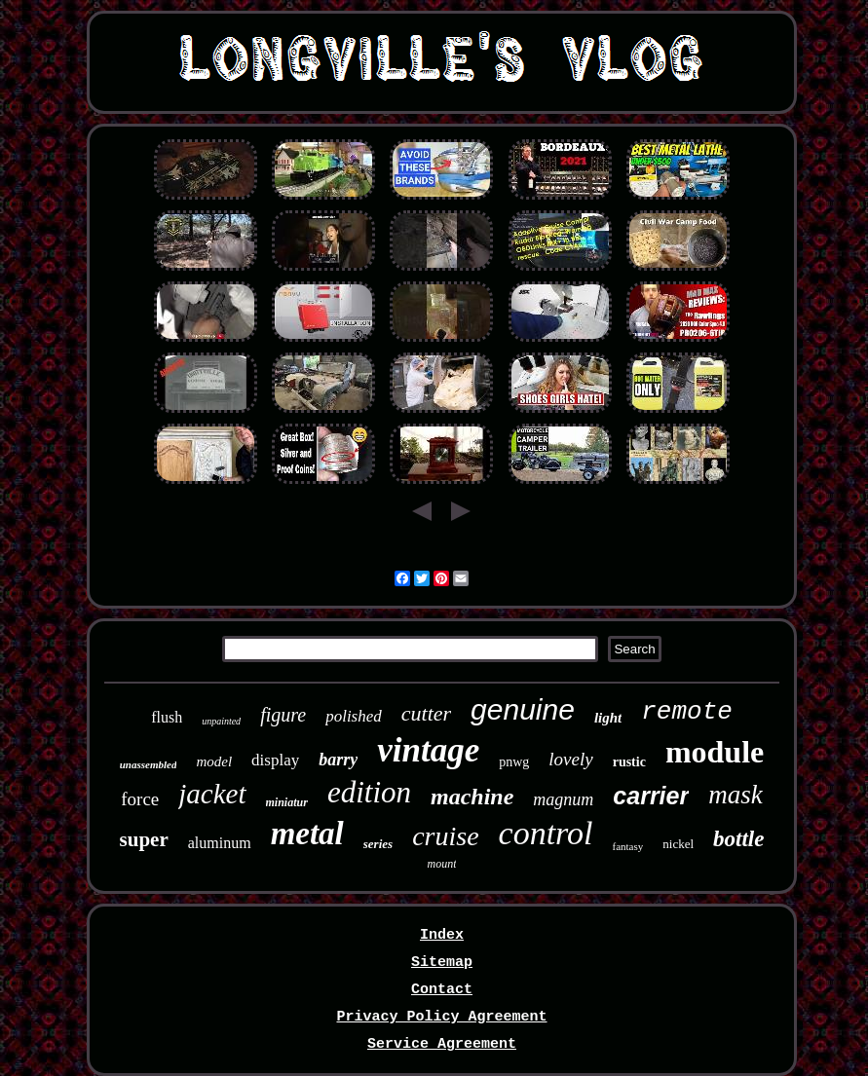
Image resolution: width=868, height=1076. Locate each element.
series (378, 843)
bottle (738, 839)
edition (369, 792)
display (275, 760)
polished (353, 716)
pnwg (514, 762)
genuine (523, 709)
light (608, 717)
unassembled (148, 764)
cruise (445, 836)
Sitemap (441, 962)
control (546, 833)
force (140, 799)
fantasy (628, 846)
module (714, 751)
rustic (629, 762)
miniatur (287, 802)
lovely (570, 759)
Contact (441, 990)
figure (283, 714)
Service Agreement (441, 1044)
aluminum (219, 843)
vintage (428, 750)
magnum (563, 799)
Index (442, 935)
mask (735, 794)
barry (338, 759)
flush (166, 717)
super (144, 839)
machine (472, 796)
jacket (211, 793)
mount (441, 864)
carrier (651, 795)
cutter (426, 713)
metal (307, 833)
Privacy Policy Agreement (441, 1017)
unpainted (221, 721)
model (214, 761)
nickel (678, 843)
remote (687, 711)
